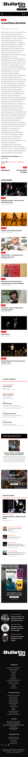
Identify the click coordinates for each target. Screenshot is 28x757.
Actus (3, 252)
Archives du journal (13, 681)
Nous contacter (13, 743)
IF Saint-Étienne (13, 706)
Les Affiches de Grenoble (13, 695)
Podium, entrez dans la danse (11, 230)
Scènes (4, 228)
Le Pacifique (12, 162)
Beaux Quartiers (13, 700)
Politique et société (13, 669)
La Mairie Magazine (13, 703)
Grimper (13, 709)
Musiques (13, 677)
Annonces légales (21, 9)
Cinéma (13, 672)
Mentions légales (17, 751)
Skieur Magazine (13, 712)
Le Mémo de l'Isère (13, 698)
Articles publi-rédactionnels (13, 680)
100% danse (5, 334)
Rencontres (13, 678)
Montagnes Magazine (13, 711)
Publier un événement (13, 683)
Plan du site (17, 752)
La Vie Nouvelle (13, 697)
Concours (13, 686)
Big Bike (13, 708)
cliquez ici (17, 723)
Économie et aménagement (13, 667)
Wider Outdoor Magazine (13, 714)
